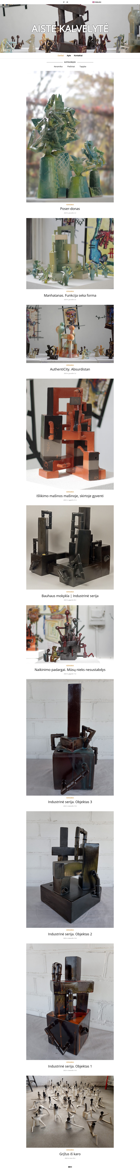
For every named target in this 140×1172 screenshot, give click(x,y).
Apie (69, 55)
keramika (58, 66)
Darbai (61, 55)
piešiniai (71, 66)
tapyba (83, 66)
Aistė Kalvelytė (70, 28)
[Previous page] (70, 1167)
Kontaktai (78, 55)
